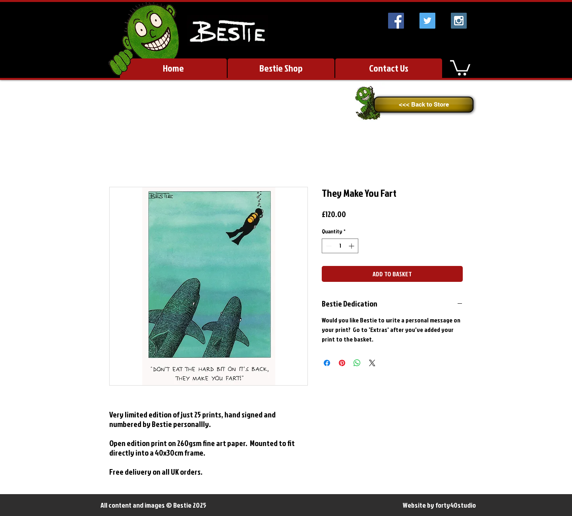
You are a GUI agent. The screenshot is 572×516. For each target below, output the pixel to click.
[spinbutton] (340, 246)
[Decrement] (328, 246)
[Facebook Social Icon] (396, 21)
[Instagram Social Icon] (459, 21)
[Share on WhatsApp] (357, 363)
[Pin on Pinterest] (342, 363)
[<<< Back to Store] (423, 105)
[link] (460, 67)
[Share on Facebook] (327, 363)
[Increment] (352, 246)
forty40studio (455, 505)
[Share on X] (372, 363)
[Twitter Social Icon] (427, 21)
